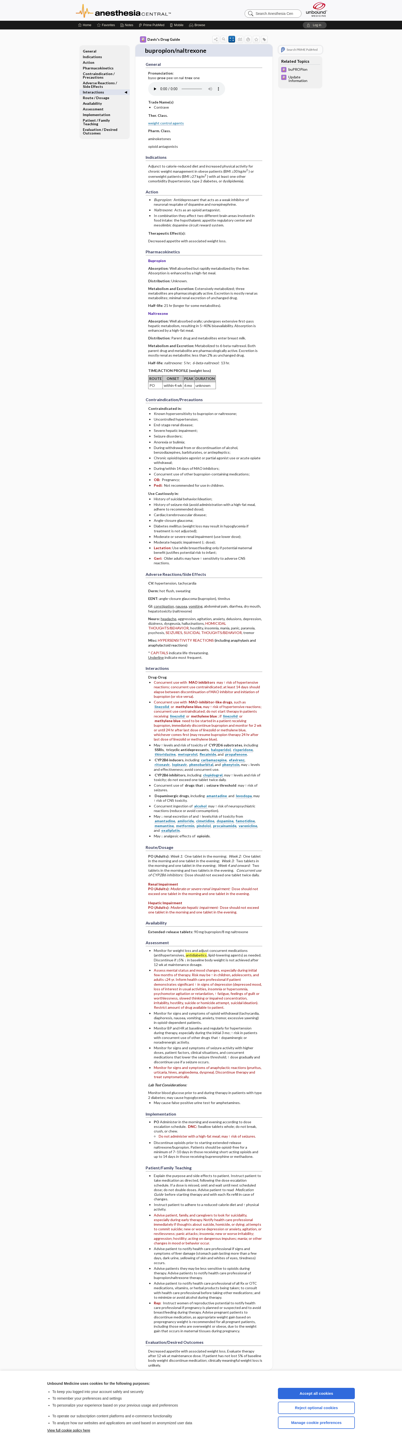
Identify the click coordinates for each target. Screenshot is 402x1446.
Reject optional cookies (316, 1408)
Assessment (93, 109)
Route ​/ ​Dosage (96, 98)
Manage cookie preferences (316, 1422)
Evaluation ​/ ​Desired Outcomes (100, 131)
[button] (198, 25)
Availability (92, 103)
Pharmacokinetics (98, 68)
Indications (92, 57)
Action (88, 62)
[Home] (84, 25)
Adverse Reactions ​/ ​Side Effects (100, 85)
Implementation (96, 114)
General (89, 51)
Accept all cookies (316, 1393)
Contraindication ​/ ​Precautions (99, 75)
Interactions (93, 92)
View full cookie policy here (68, 1430)
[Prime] (151, 25)
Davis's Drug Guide (160, 39)
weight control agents (166, 120)
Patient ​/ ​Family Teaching (96, 122)
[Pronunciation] (186, 85)
